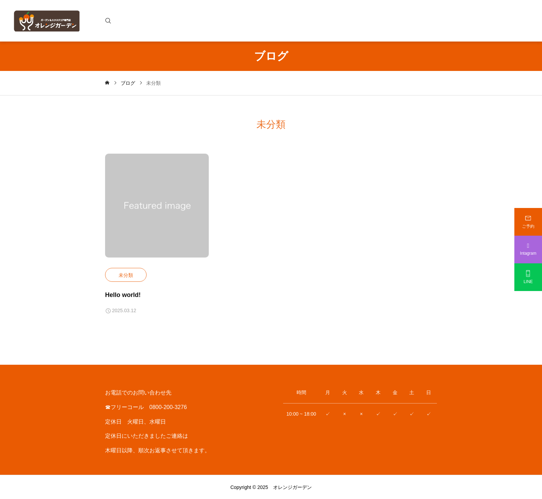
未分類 (126, 275)
